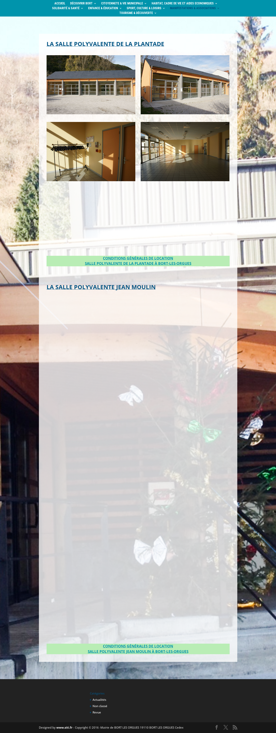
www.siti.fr (64, 727)
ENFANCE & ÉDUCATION (103, 8)
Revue (97, 712)
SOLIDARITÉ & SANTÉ (66, 8)
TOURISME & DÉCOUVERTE (136, 13)
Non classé (100, 706)
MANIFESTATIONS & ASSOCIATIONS (193, 8)
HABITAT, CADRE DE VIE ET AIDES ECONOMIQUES (183, 3)
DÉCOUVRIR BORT (81, 3)
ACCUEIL (59, 3)
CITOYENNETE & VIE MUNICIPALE (122, 3)
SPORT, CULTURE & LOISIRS (144, 8)
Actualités (99, 700)
